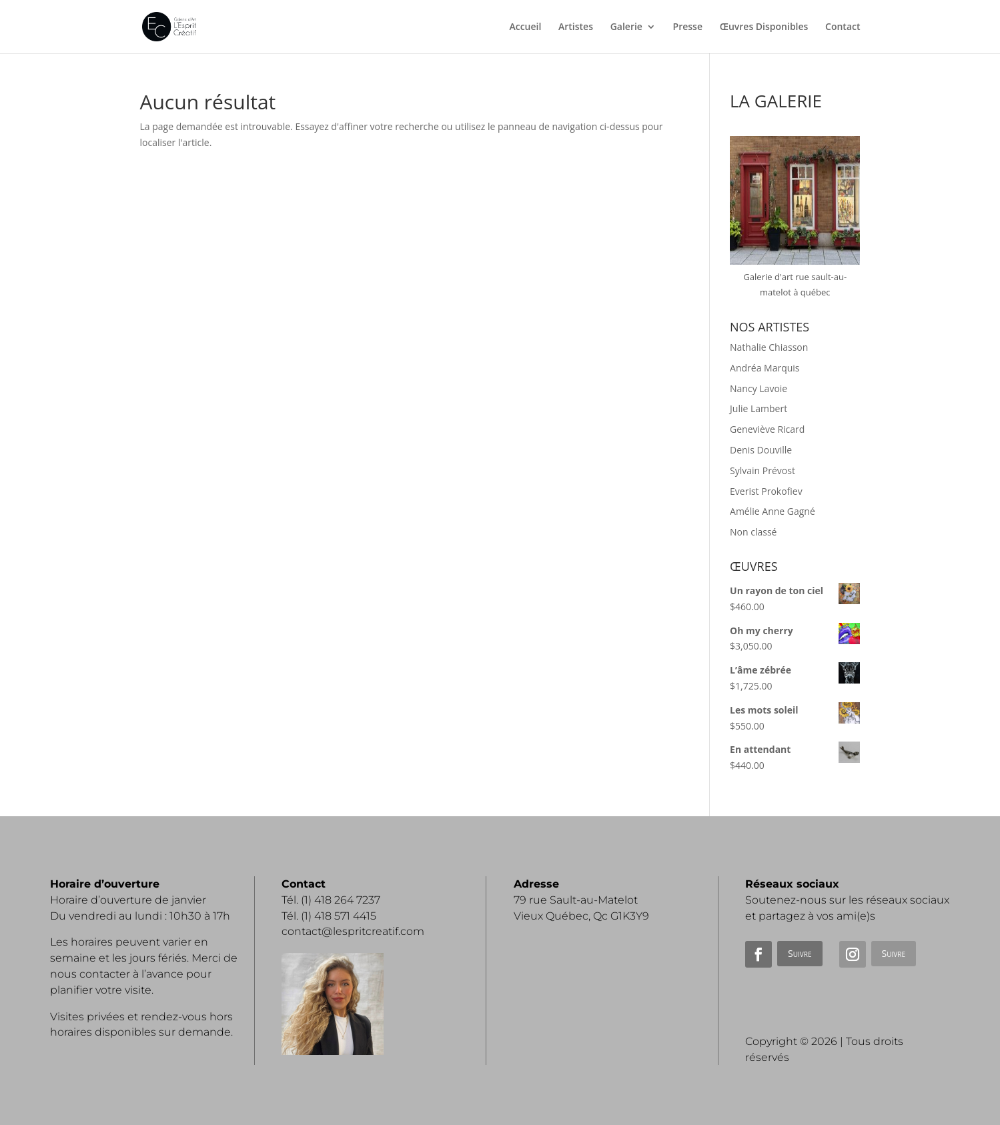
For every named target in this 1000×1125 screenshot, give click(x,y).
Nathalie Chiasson (769, 347)
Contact (842, 27)
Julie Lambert (758, 408)
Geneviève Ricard (767, 429)
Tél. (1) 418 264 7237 (331, 900)
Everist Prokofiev (766, 491)
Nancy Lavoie (758, 388)
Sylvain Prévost (762, 470)
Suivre (799, 953)
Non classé (753, 531)
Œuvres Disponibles (764, 27)
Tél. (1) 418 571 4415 (329, 916)
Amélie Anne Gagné (772, 511)
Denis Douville (761, 449)
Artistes (575, 27)
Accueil (525, 27)
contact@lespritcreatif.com (353, 931)
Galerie (626, 27)
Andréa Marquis (764, 367)
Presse (687, 27)
